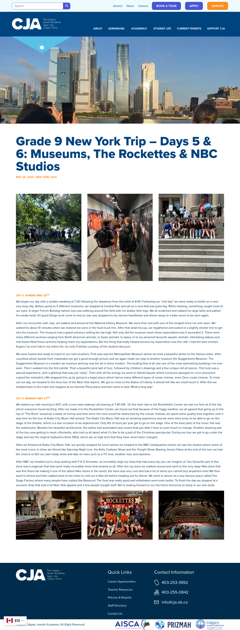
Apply (194, 6)
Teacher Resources (120, 589)
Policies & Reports (119, 597)
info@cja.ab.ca (175, 602)
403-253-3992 (175, 582)
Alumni (117, 6)
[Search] (37, 6)
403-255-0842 (175, 592)
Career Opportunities (121, 581)
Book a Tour (166, 6)
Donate (218, 6)
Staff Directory (117, 605)
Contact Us (115, 613)
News (130, 6)
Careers (143, 6)
